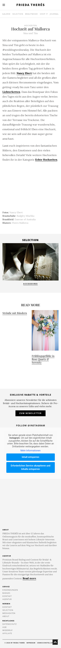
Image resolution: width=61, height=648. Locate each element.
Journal (54, 14)
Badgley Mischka (25, 215)
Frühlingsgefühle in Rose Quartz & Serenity (43, 359)
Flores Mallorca (20, 222)
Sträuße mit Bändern (14, 313)
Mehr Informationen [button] (30, 450)
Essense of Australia (25, 219)
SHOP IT (44, 14)
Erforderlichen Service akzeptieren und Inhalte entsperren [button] (30, 467)
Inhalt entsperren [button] (30, 457)
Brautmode (31, 14)
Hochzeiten (30, 25)
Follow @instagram (30, 425)
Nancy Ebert (16, 212)
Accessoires (30, 283)
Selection (17, 14)
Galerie (6, 14)
